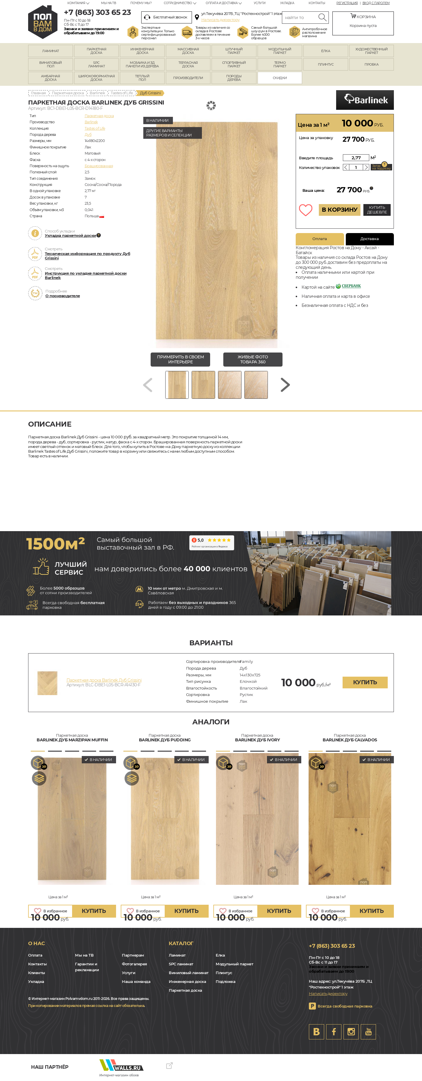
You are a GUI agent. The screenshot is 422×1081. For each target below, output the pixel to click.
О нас (36, 943)
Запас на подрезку (381, 167)
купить (365, 682)
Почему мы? (141, 3)
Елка (220, 955)
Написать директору (220, 19)
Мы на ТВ (108, 3)
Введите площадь (316, 157)
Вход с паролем (376, 3)
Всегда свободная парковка (345, 1006)
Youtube (368, 1031)
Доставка (369, 238)
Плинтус (224, 972)
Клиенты (36, 972)
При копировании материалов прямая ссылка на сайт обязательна (86, 1005)
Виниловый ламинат (189, 972)
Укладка (287, 3)
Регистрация (347, 3)
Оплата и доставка (222, 3)
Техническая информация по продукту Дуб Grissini (87, 256)
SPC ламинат (181, 964)
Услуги (260, 3)
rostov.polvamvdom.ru (42, 22)
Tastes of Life (122, 92)
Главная (38, 92)
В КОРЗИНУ (340, 209)
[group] (216, 231)
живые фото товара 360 (253, 359)
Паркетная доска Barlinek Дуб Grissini (104, 680)
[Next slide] (285, 385)
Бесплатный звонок (165, 17)
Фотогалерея (134, 964)
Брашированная (99, 166)
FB (333, 1031)
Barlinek (97, 92)
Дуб (88, 134)
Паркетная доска (68, 92)
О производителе (62, 295)
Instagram (351, 1031)
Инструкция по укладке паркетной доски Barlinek (86, 275)
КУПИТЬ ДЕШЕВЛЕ (377, 209)
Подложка (225, 981)
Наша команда (136, 981)
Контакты (317, 3)
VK (316, 1031)
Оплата (319, 238)
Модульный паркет (234, 964)
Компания (76, 3)
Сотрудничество (178, 3)
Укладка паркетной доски (70, 235)
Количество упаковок (319, 167)
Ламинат (177, 955)
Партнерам (133, 955)
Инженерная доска (187, 981)
